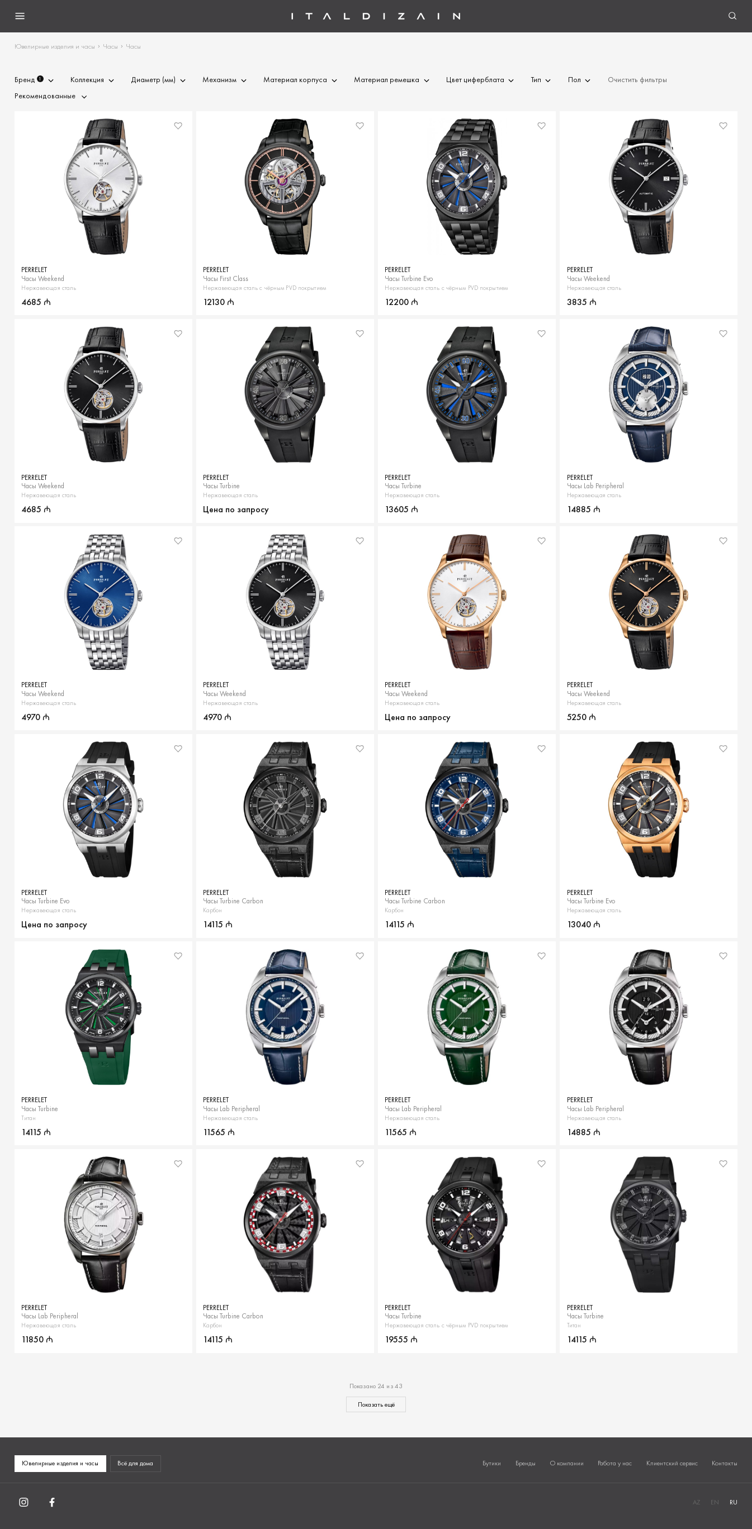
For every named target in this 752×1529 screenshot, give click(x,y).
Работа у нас (615, 1463)
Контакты (724, 1463)
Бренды (525, 1463)
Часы (110, 46)
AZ (696, 1502)
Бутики (492, 1463)
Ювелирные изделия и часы (55, 46)
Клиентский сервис (672, 1463)
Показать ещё (376, 1404)
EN (715, 1502)
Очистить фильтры (637, 79)
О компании (567, 1463)
